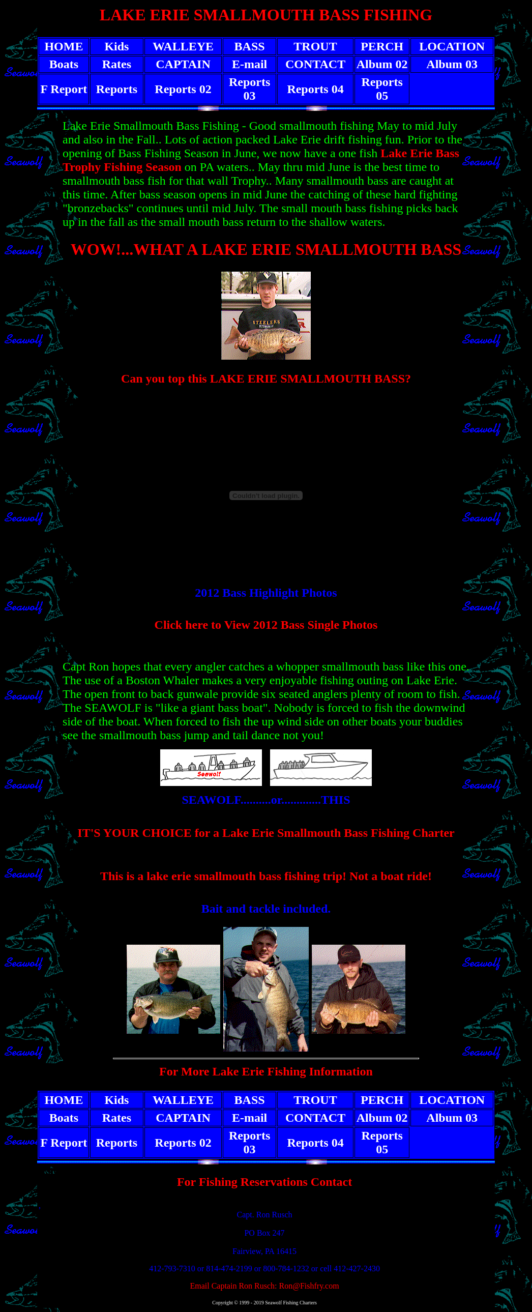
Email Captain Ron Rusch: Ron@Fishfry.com (264, 1285)
